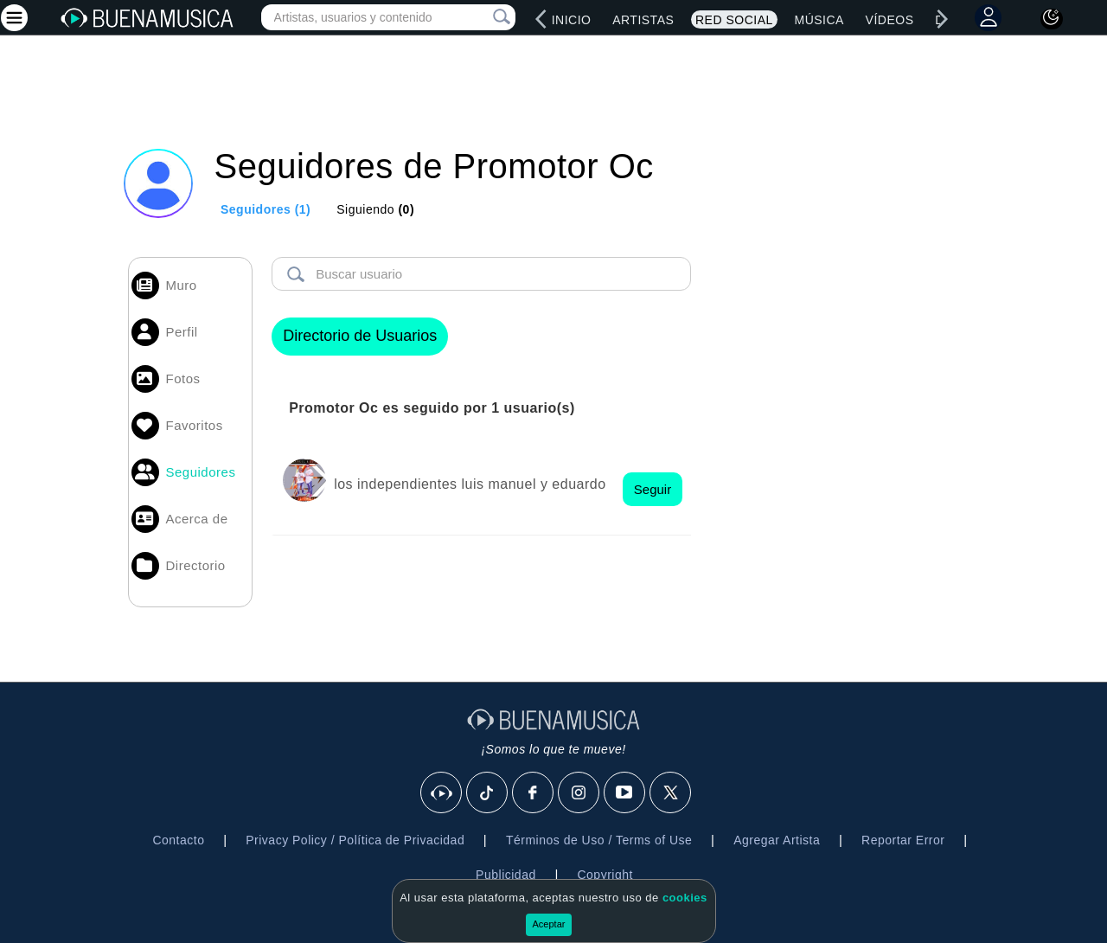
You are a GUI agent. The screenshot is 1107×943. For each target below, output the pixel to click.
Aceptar (549, 924)
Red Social (734, 20)
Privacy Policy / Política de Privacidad (355, 840)
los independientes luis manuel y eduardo (469, 484)
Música (818, 20)
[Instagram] (579, 793)
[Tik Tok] (488, 793)
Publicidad (506, 875)
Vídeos (890, 20)
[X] (671, 793)
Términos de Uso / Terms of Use (599, 840)
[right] (942, 19)
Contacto (178, 840)
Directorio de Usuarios (360, 335)
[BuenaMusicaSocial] (442, 793)
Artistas (643, 20)
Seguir (652, 489)
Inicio (572, 20)
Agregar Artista (776, 840)
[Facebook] (533, 793)
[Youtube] (625, 793)
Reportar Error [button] (902, 840)
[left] (541, 19)
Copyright (604, 875)
